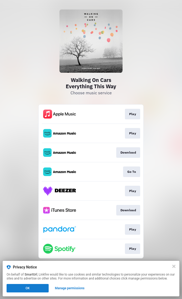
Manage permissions (70, 288)
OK (28, 288)
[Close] (174, 266)
